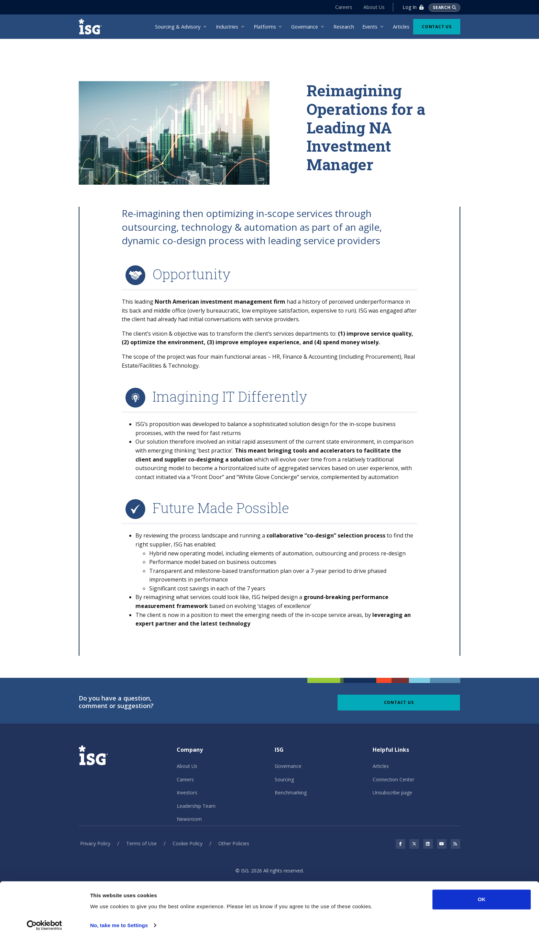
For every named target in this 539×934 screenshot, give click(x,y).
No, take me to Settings (119, 920)
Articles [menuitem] (401, 26)
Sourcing (284, 779)
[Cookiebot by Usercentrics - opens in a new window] (44, 920)
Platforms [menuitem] (265, 26)
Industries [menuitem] (227, 26)
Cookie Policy (187, 843)
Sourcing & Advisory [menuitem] (177, 26)
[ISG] (92, 26)
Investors (187, 792)
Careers (343, 7)
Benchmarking (291, 792)
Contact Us (437, 27)
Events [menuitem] (369, 26)
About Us (373, 7)
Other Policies (233, 843)
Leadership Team (196, 806)
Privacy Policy (95, 843)
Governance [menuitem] (304, 26)
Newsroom (189, 819)
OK (482, 895)
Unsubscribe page (392, 792)
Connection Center (393, 779)
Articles (381, 766)
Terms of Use (141, 843)
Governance (288, 766)
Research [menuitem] (343, 26)
